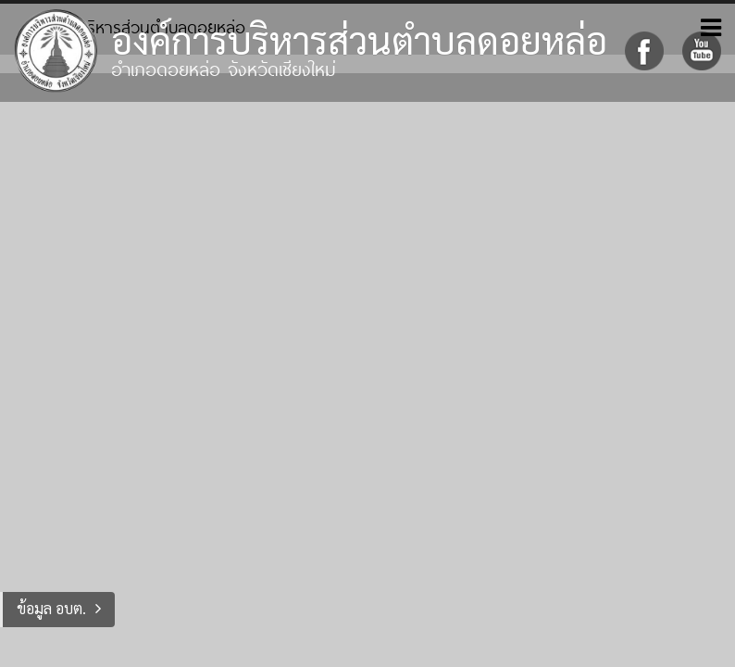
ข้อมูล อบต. (51, 608)
